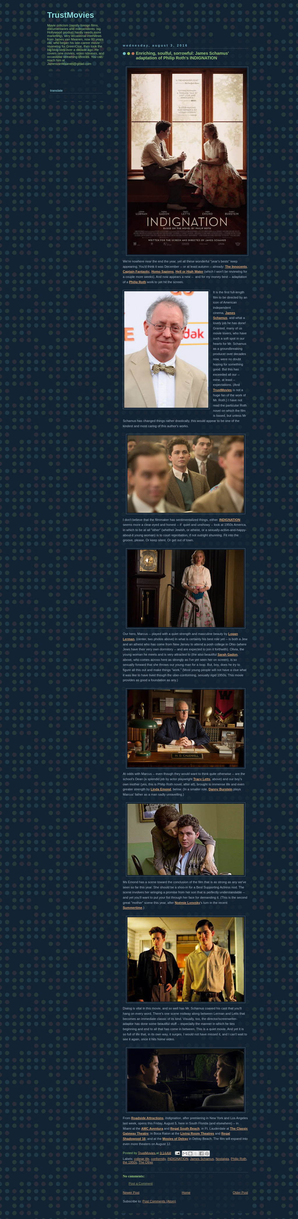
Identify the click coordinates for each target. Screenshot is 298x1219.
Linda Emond (161, 789)
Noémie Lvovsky (187, 902)
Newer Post (131, 1192)
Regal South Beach (185, 1128)
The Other (146, 1162)
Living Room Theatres (197, 1133)
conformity (158, 1159)
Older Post (240, 1192)
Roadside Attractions (147, 1118)
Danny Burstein (221, 789)
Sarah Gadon (227, 654)
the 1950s (130, 1162)
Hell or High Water (189, 271)
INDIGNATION (229, 519)
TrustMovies (222, 390)
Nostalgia (222, 1159)
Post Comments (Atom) (159, 1201)
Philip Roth (137, 282)
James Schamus (202, 1159)
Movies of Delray (175, 1138)
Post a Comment (140, 1183)
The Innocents (236, 266)
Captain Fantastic (136, 271)
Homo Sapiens (162, 271)
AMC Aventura (152, 1128)
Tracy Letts (201, 779)
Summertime (132, 907)
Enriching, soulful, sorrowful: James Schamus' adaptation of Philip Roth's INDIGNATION (182, 55)
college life (141, 1159)
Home (186, 1192)
